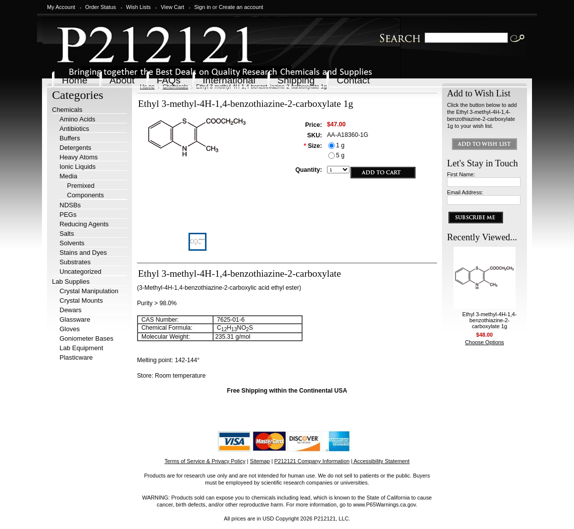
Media (68, 176)
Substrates (75, 262)
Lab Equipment (81, 348)
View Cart (172, 7)
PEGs (68, 214)
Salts (67, 233)
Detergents (76, 147)
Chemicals (67, 109)
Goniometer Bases (87, 338)
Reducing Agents (84, 224)
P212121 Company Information (312, 461)
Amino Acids (78, 119)
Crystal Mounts (81, 300)
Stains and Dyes (83, 252)
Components (85, 195)
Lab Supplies (71, 281)
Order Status (100, 7)
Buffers (70, 138)
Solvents (72, 243)
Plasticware (76, 357)
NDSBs (70, 205)
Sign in (202, 7)
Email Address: (465, 192)
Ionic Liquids (78, 166)
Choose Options (484, 342)
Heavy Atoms (79, 157)
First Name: (461, 174)
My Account (61, 7)
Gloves (70, 329)
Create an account (240, 7)
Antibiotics (74, 128)
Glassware (75, 319)
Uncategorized (81, 271)
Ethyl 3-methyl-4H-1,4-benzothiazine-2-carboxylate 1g (489, 320)
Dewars (71, 310)
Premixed (80, 185)
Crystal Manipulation (89, 291)
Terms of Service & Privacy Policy (205, 461)
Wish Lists (138, 7)
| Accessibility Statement (380, 461)
